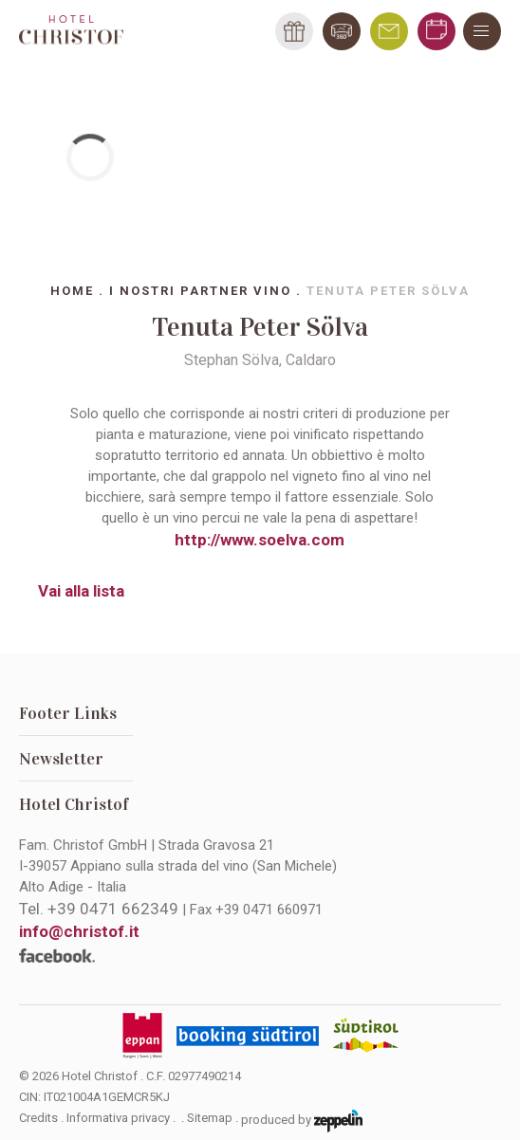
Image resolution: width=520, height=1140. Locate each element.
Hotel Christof (74, 804)
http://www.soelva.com (259, 539)
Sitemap (209, 1118)
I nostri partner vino (200, 291)
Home (72, 291)
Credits (38, 1118)
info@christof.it (79, 931)
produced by (301, 1121)
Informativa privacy (118, 1118)
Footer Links (68, 713)
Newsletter (61, 758)
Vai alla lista (81, 590)
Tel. (98, 908)
